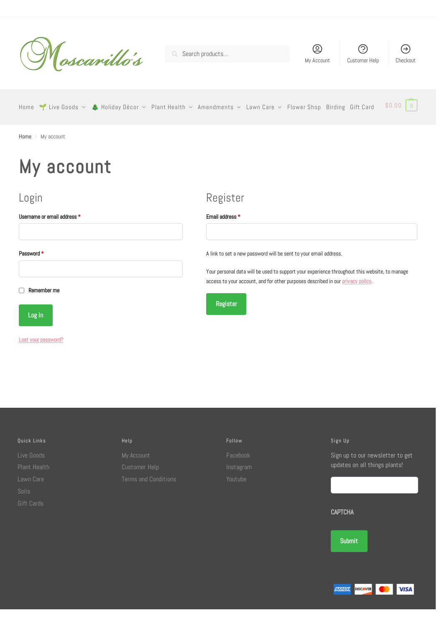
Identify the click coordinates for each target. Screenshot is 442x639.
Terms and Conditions (149, 508)
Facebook (238, 484)
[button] (402, 121)
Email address (232, 246)
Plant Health (33, 496)
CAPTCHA (342, 541)
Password (40, 283)
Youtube (236, 508)
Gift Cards (30, 533)
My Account (317, 53)
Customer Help (363, 53)
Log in (35, 344)
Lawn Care (31, 508)
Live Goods (31, 484)
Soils (24, 520)
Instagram (239, 496)
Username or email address (59, 246)
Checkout (406, 53)
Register (226, 333)
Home (25, 166)
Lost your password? (41, 369)
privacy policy (356, 310)
